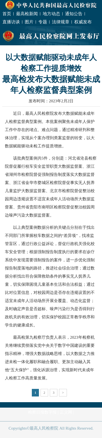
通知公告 (73, 13)
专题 (42, 22)
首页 (6, 13)
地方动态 (51, 13)
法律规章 (60, 22)
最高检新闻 (27, 13)
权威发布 (83, 22)
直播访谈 (11, 22)
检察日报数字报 (42, 412)
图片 (29, 22)
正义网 (66, 412)
